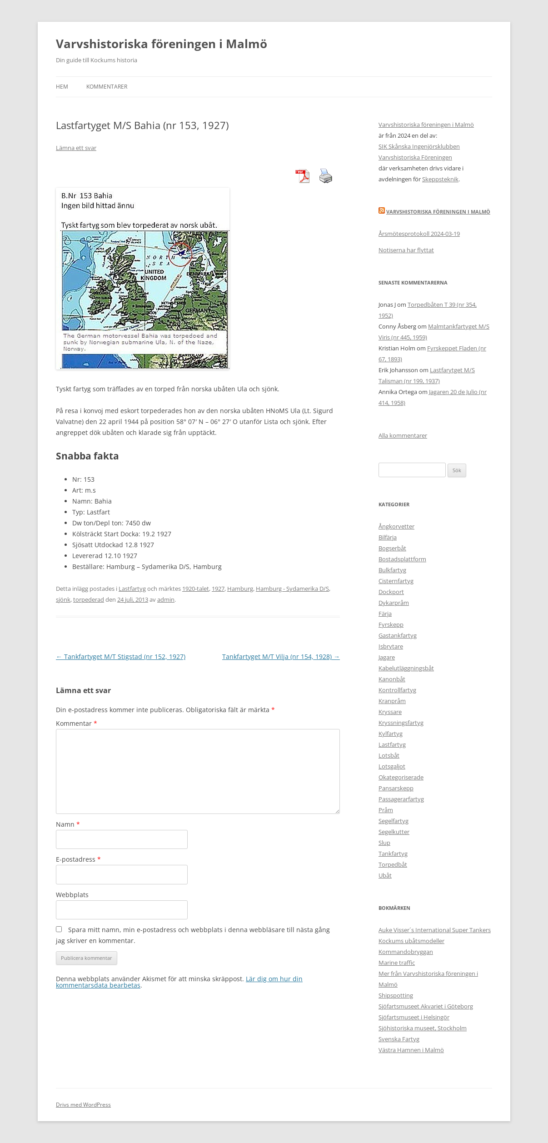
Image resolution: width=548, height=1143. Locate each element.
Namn (68, 824)
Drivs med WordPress (83, 1104)
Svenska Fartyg (399, 1039)
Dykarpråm (394, 603)
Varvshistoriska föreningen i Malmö (161, 43)
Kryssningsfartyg (401, 723)
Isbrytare (391, 646)
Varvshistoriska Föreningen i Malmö (438, 211)
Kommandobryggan (406, 952)
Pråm (386, 810)
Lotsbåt (389, 755)
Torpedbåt (393, 864)
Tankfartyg (393, 853)
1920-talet (195, 588)
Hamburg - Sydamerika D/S (292, 588)
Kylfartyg (391, 733)
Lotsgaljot (392, 766)
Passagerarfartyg (401, 799)
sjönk (63, 599)
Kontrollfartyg (397, 690)
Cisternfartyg (396, 581)
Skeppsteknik (440, 179)
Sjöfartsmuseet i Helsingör (414, 1017)
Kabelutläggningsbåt (406, 668)
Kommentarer (106, 86)
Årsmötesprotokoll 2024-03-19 (419, 234)
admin (165, 599)
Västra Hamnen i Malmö (411, 1050)
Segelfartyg (394, 821)
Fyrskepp (391, 624)
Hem (62, 86)
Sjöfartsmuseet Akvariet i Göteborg (426, 1006)
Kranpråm (392, 701)
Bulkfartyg (392, 570)
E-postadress (78, 859)
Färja (385, 613)
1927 (218, 588)
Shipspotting (396, 995)
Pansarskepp (396, 788)
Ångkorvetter (396, 526)
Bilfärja (388, 537)
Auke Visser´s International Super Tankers (435, 930)
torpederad (88, 599)
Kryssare (390, 712)
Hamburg (240, 588)
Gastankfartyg (398, 635)
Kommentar (76, 723)
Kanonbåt (392, 679)
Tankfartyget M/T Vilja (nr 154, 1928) (281, 656)
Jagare (387, 657)
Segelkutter (394, 832)
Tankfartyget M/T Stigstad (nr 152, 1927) (120, 656)
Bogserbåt (392, 548)
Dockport (391, 592)
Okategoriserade (401, 777)
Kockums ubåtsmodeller (411, 941)
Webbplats (72, 894)
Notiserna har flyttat (406, 250)
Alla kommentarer (403, 435)
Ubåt (385, 875)
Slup (384, 843)
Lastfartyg (132, 588)
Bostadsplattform (402, 559)
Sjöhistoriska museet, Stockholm (423, 1028)
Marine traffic (397, 962)
